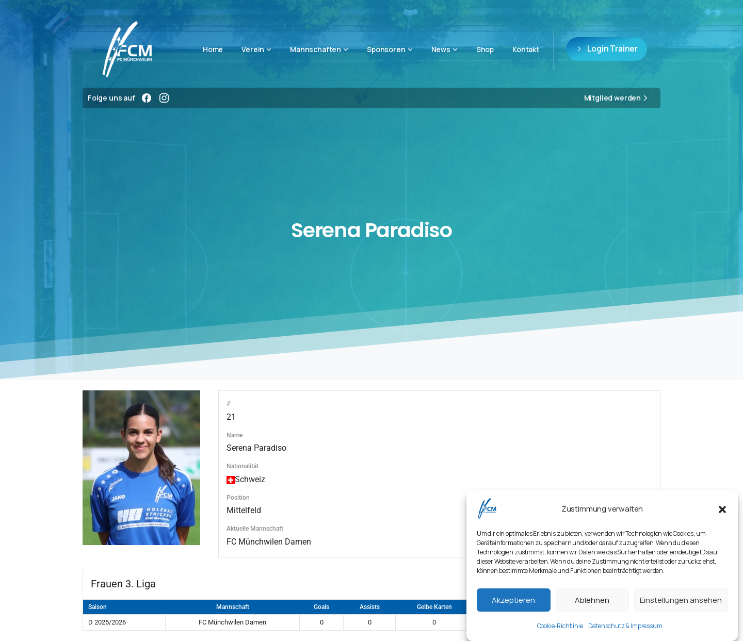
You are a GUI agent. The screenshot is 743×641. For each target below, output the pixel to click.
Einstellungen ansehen (681, 600)
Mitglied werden (617, 98)
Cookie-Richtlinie (560, 625)
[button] (722, 508)
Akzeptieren (513, 600)
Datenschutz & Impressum (625, 625)
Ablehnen (592, 600)
